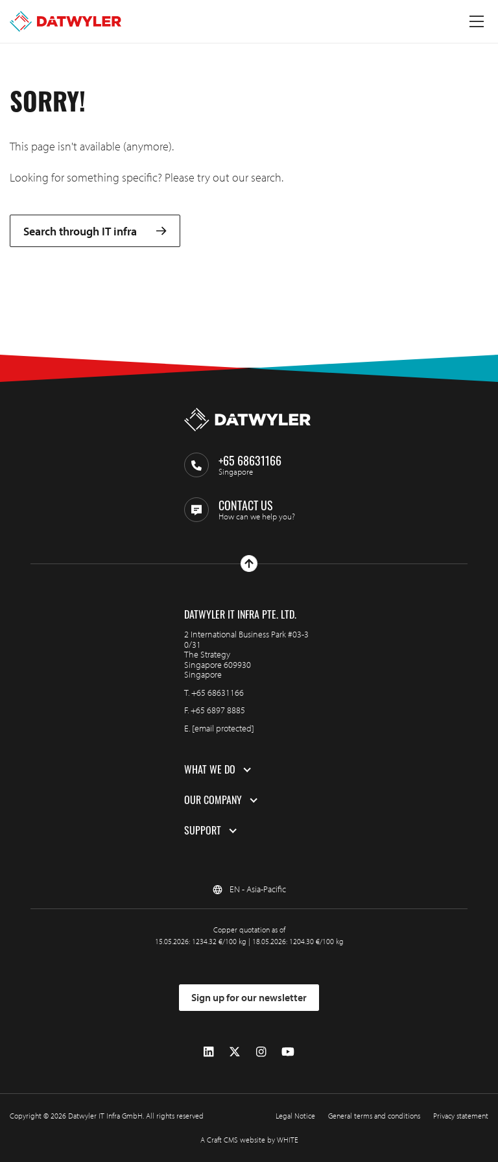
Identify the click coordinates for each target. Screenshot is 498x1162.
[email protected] (223, 728)
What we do (209, 770)
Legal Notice (295, 1115)
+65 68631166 (217, 692)
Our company (213, 800)
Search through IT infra (95, 231)
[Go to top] (249, 563)
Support (202, 830)
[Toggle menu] (476, 21)
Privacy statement (460, 1115)
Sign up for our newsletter (249, 997)
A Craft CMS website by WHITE (249, 1139)
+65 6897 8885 (218, 710)
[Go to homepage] (65, 21)
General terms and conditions (374, 1115)
